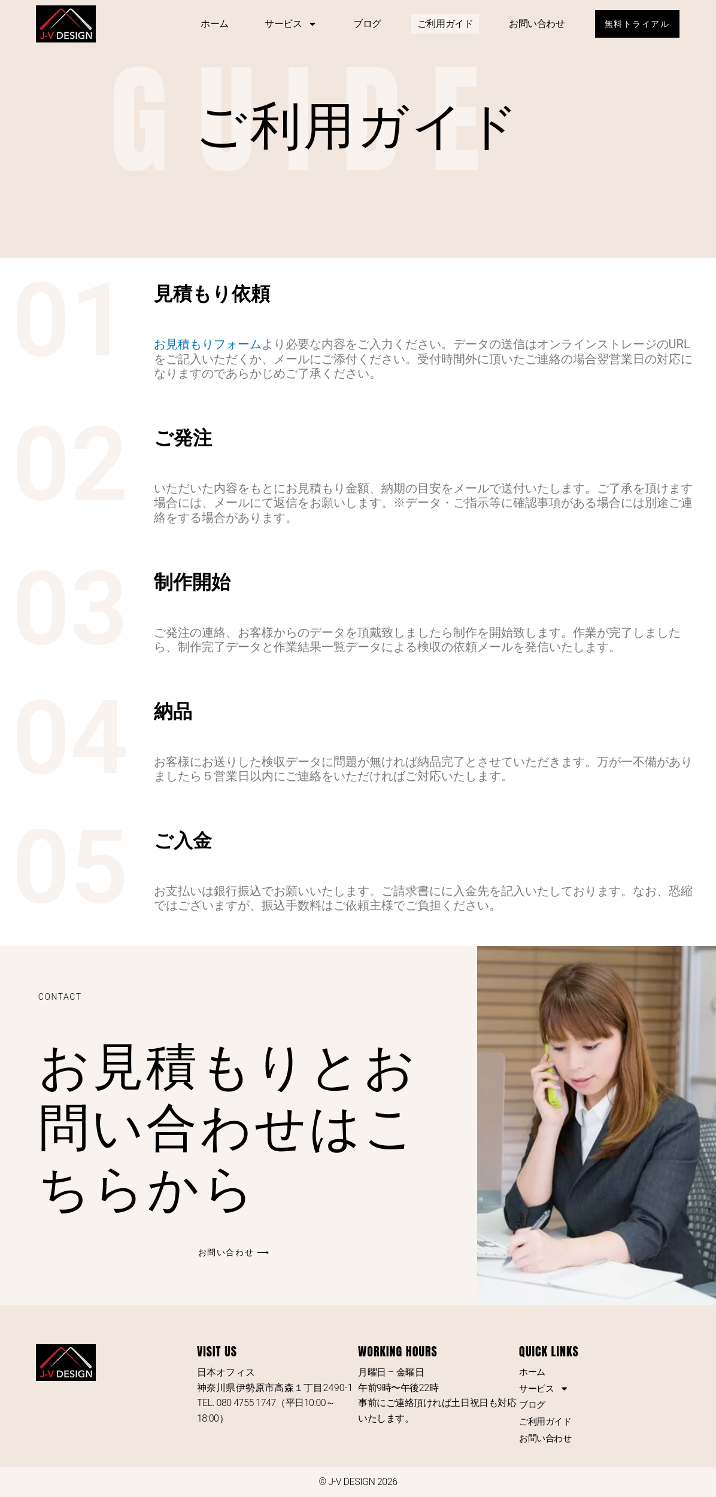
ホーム (209, 23)
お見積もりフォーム (208, 344)
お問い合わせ (531, 23)
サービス (285, 24)
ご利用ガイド (440, 23)
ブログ (362, 23)
